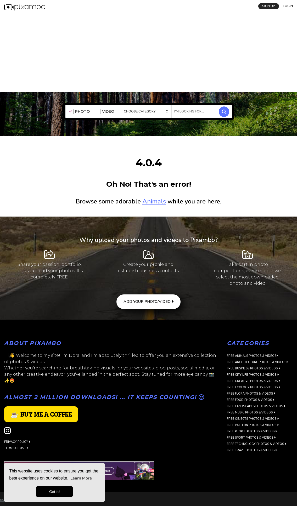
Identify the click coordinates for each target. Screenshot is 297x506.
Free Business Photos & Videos (253, 368)
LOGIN (288, 6)
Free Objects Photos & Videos (253, 419)
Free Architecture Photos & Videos (257, 362)
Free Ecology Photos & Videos (253, 387)
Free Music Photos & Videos (251, 413)
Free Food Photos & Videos (250, 400)
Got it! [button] (54, 491)
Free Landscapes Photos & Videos (256, 406)
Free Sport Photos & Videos (251, 438)
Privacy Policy (17, 442)
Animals (154, 201)
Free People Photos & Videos (252, 431)
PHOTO (79, 111)
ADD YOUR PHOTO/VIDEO (148, 301)
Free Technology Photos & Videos (256, 444)
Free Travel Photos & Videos (252, 450)
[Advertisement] (149, 53)
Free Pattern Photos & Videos (253, 425)
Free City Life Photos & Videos (253, 375)
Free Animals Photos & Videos (252, 356)
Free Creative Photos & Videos (253, 381)
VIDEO (104, 111)
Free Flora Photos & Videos (251, 394)
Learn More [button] (81, 478)
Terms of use (16, 448)
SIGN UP (268, 6)
